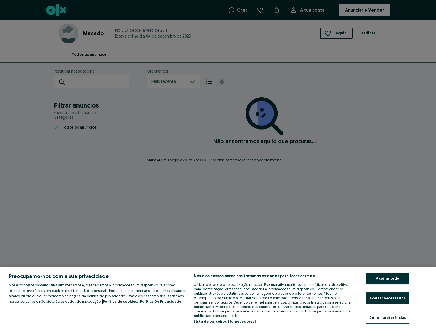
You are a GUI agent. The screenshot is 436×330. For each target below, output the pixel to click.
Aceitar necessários (388, 298)
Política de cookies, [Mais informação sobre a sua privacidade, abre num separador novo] (121, 301)
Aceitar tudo (387, 278)
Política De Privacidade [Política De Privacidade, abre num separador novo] (160, 301)
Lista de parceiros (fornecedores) (225, 321)
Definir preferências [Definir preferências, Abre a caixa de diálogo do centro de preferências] (387, 317)
